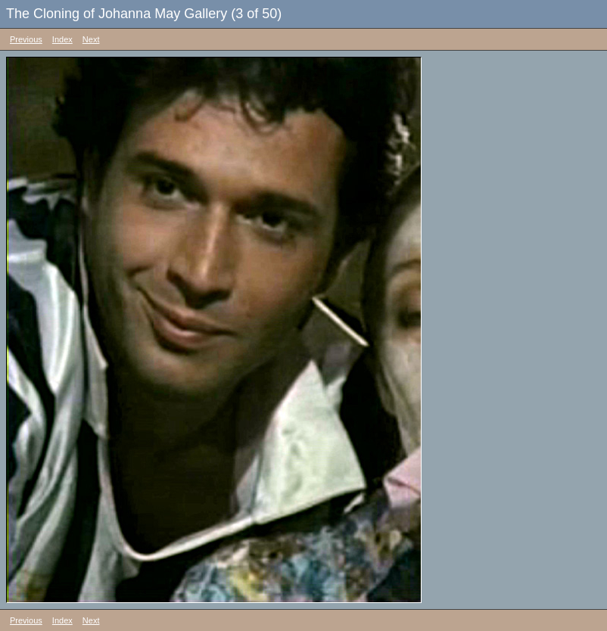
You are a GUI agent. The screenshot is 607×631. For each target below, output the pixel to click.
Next (91, 39)
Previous (26, 39)
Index (62, 39)
